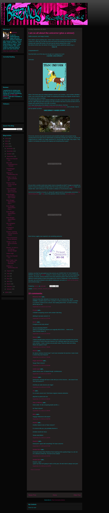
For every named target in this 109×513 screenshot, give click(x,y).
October (9, 154)
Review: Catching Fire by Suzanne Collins (12, 233)
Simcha (35, 337)
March (9, 284)
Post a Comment (35, 469)
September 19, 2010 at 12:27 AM (42, 306)
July (8, 273)
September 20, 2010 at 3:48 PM (41, 410)
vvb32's (43, 275)
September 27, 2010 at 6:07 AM (41, 446)
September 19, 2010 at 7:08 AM (41, 347)
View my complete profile (10, 51)
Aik (34, 390)
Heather (35, 422)
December (10, 148)
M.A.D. (35, 322)
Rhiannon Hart (37, 296)
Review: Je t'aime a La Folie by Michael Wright (12, 249)
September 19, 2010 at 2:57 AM (41, 318)
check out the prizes (72, 280)
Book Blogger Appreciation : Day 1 (11, 219)
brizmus (14, 32)
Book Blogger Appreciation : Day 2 (11, 213)
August (9, 271)
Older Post (77, 495)
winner (50, 288)
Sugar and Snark (38, 360)
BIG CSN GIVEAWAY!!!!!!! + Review (11, 164)
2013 (7, 138)
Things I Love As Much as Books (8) (11, 243)
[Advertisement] (54, 482)
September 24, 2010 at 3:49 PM (41, 437)
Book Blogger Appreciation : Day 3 (11, 207)
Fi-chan (35, 310)
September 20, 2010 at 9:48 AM (41, 399)
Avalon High (10, 253)
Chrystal (35, 377)
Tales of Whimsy (37, 402)
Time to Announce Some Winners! (11, 238)
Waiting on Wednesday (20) (12, 173)
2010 (7, 146)
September (10, 156)
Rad (42, 194)
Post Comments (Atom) (58, 500)
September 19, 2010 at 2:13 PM (41, 387)
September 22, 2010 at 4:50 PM (41, 419)
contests (39, 288)
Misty (34, 414)
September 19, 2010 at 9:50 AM (41, 365)
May (8, 278)
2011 (7, 143)
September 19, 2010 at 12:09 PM (42, 373)
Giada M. (35, 441)
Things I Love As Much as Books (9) (11, 178)
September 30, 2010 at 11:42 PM (42, 466)
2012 (7, 141)
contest (35, 288)
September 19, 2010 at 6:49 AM (41, 333)
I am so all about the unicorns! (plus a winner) (11, 190)
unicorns (45, 288)
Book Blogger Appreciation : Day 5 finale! (11, 196)
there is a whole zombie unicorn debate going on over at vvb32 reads (47, 107)
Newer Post (32, 495)
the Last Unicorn (70, 194)
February (9, 286)
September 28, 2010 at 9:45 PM (41, 456)
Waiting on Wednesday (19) (12, 266)
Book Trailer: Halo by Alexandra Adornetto (11, 261)
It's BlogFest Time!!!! (10, 228)
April (8, 281)
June (8, 276)
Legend (72, 187)
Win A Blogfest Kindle (10, 224)
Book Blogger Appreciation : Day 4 (11, 201)
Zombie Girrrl (37, 449)
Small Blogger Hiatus (10, 169)
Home (55, 495)
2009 (7, 292)
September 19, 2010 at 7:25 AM (41, 357)
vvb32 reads (36, 369)
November (10, 151)
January (9, 289)
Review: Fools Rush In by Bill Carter (11, 184)
